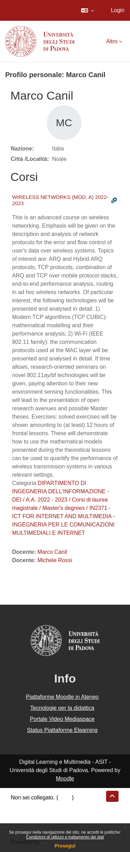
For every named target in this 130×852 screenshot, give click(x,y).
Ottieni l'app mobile (34, 822)
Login (117, 10)
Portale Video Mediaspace (62, 719)
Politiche (21, 814)
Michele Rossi (54, 560)
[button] (87, 10)
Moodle (65, 778)
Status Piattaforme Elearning (62, 730)
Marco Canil (52, 552)
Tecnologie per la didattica (62, 708)
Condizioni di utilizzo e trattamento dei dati (65, 837)
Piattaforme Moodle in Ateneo (62, 697)
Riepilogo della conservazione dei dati (57, 806)
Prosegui (65, 846)
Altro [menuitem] (112, 41)
